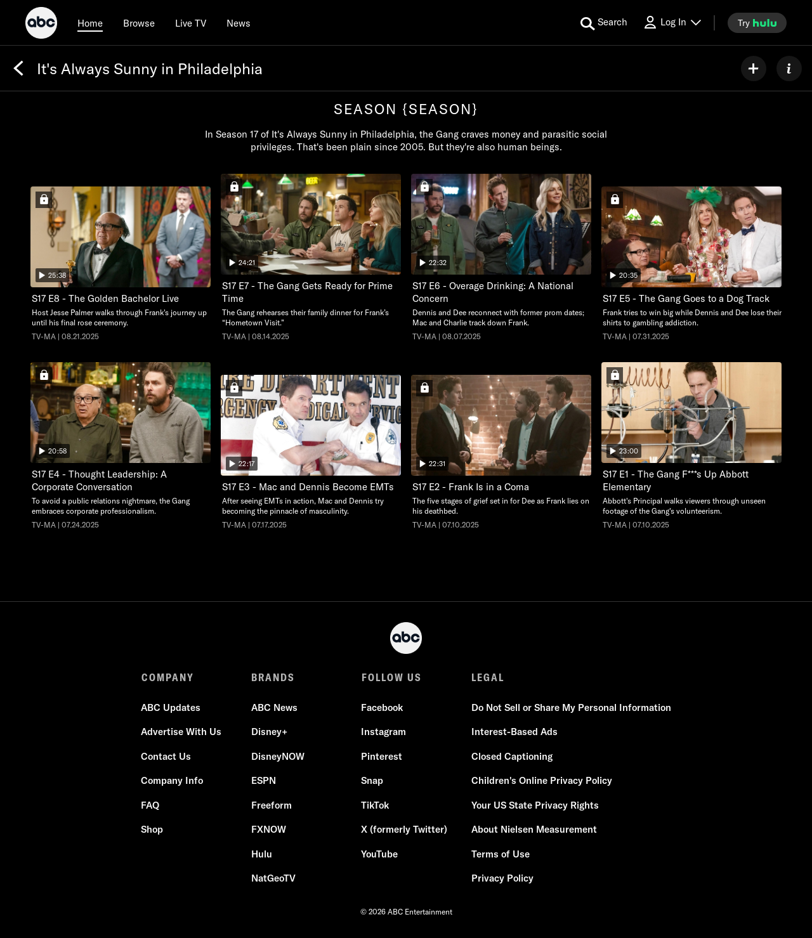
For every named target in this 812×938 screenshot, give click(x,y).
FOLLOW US (391, 677)
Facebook (382, 707)
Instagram (383, 732)
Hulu (261, 854)
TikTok (375, 805)
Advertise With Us (181, 732)
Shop (152, 830)
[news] (238, 22)
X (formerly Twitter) (404, 830)
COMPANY (167, 677)
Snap (372, 781)
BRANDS (273, 677)
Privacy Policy (502, 879)
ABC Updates (171, 707)
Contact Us (166, 756)
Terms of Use (500, 854)
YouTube (379, 854)
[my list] (753, 68)
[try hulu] (757, 23)
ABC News (274, 707)
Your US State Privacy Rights (534, 805)
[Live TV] (190, 22)
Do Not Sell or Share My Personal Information (571, 707)
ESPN (263, 781)
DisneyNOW (277, 756)
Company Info (172, 781)
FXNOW (268, 830)
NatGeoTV (273, 879)
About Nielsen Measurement (533, 830)
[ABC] (41, 24)
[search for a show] (603, 23)
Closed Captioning (511, 756)
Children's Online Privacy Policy (541, 781)
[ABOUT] (789, 68)
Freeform (271, 805)
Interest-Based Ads (514, 732)
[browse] (139, 22)
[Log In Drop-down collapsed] (672, 22)
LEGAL (487, 677)
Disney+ (269, 732)
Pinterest (381, 756)
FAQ (150, 805)
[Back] (18, 68)
